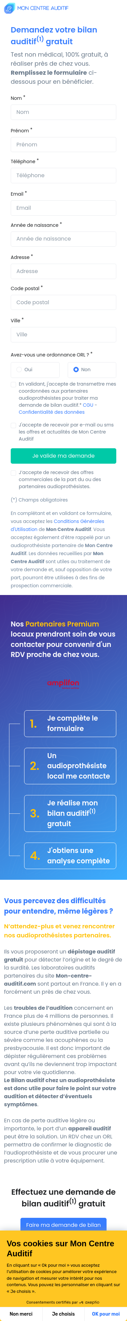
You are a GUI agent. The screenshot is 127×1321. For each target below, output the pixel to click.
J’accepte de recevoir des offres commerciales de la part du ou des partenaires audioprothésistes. (60, 479)
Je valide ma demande (64, 456)
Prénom (20, 130)
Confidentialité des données (52, 412)
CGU (88, 405)
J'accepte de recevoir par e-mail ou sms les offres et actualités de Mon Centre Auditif (66, 431)
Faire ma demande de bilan (63, 1225)
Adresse (20, 257)
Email (17, 194)
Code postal (25, 288)
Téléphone (23, 161)
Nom (16, 98)
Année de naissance (34, 225)
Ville (15, 320)
